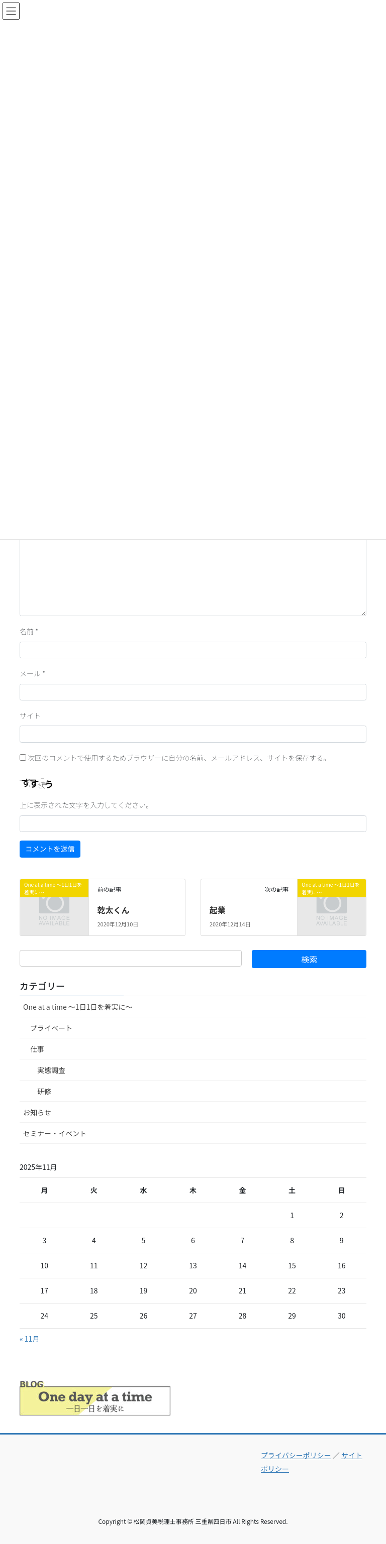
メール (32, 673)
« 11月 (29, 1339)
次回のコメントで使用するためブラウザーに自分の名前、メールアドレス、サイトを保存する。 (179, 758)
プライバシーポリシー (296, 1455)
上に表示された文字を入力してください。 (86, 805)
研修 (44, 1091)
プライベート (51, 1028)
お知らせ (37, 1112)
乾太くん (113, 910)
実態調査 (51, 1070)
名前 (29, 631)
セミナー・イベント (54, 1133)
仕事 (37, 1049)
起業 (218, 910)
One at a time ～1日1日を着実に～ (77, 1007)
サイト (30, 715)
